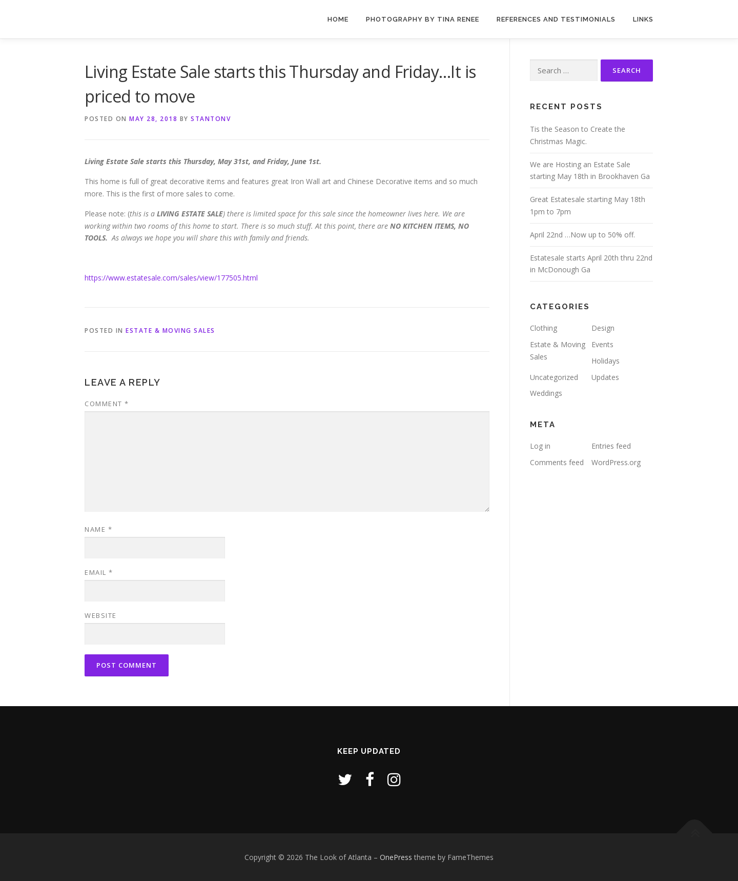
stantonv (211, 118)
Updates (605, 377)
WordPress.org (616, 462)
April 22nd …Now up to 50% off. (582, 234)
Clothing (543, 328)
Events (602, 344)
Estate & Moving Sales (170, 330)
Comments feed (557, 462)
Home (337, 19)
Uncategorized (554, 377)
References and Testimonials (556, 19)
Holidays (605, 361)
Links (643, 19)
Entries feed (611, 446)
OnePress (396, 857)
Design (602, 328)
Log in (540, 446)
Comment (107, 403)
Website (101, 615)
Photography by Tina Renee (422, 19)
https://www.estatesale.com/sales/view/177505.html (171, 278)
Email (99, 572)
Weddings (546, 393)
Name (98, 529)
